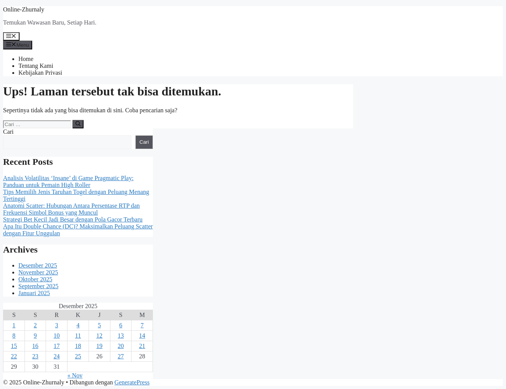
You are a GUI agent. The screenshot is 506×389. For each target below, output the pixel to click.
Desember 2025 (37, 265)
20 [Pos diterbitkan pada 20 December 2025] (121, 346)
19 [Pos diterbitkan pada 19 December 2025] (99, 346)
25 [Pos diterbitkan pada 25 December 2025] (78, 356)
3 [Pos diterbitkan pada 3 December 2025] (56, 325)
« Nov (75, 375)
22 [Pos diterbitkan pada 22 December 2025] (14, 356)
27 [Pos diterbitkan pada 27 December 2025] (121, 356)
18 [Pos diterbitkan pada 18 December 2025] (78, 346)
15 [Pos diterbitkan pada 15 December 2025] (14, 346)
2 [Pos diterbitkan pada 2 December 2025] (35, 325)
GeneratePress (132, 382)
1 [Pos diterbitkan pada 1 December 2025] (13, 325)
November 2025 (38, 272)
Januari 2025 (34, 293)
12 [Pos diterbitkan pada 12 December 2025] (99, 335)
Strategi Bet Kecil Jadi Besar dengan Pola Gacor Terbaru (73, 219)
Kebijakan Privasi (40, 72)
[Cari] (78, 124)
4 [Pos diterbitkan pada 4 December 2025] (78, 325)
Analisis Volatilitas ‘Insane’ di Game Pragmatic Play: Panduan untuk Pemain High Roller (68, 181)
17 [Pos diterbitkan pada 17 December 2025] (57, 346)
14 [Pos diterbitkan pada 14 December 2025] (142, 335)
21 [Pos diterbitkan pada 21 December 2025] (142, 346)
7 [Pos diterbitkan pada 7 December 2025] (142, 325)
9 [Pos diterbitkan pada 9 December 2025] (35, 335)
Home (25, 59)
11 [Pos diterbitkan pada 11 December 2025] (78, 335)
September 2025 (38, 286)
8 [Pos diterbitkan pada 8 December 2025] (13, 335)
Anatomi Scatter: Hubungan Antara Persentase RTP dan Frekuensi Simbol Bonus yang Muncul (71, 209)
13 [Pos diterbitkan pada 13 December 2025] (121, 335)
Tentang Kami (35, 65)
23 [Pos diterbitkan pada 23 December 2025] (35, 356)
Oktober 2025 (35, 279)
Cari (8, 131)
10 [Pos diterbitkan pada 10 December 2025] (57, 335)
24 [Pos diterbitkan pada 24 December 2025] (57, 356)
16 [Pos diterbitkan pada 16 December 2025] (35, 346)
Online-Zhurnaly (23, 9)
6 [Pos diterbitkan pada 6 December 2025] (120, 325)
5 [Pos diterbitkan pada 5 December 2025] (99, 325)
